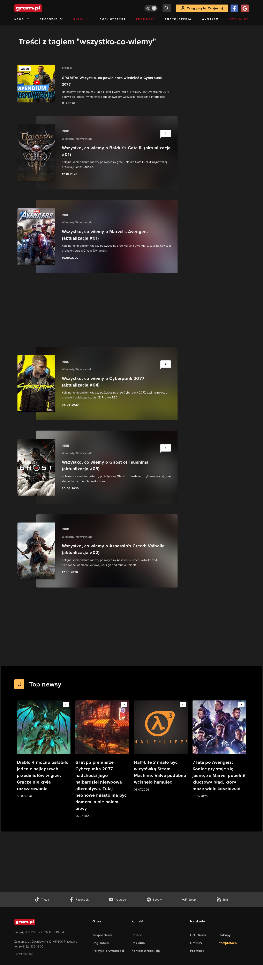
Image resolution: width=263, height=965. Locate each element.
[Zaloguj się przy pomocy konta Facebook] (234, 8)
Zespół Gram (102, 935)
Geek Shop (239, 19)
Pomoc (137, 935)
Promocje (145, 19)
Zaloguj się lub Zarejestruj (205, 8)
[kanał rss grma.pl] (222, 900)
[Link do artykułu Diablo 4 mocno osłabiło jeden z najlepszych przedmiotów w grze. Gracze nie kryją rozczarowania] (43, 749)
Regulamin (100, 943)
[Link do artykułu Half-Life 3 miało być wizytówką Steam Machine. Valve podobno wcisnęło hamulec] (161, 746)
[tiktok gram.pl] (42, 900)
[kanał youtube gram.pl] (117, 900)
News (22, 19)
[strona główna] (38, 8)
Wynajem (210, 19)
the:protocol (228, 943)
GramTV (196, 943)
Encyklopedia (178, 19)
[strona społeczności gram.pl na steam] (189, 900)
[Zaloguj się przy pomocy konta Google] (245, 8)
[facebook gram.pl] (79, 900)
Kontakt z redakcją (146, 950)
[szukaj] (167, 8)
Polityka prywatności (108, 950)
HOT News (198, 935)
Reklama (138, 943)
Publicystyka (113, 19)
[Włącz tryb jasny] (151, 8)
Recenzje (51, 19)
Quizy (81, 19)
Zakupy (225, 935)
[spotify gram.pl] (154, 900)
